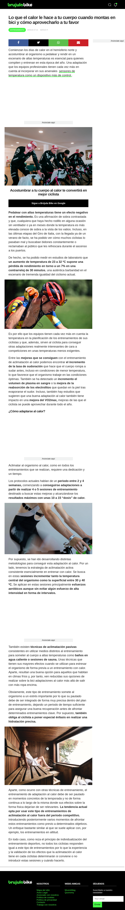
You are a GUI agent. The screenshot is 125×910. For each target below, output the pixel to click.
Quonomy (69, 892)
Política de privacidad (47, 900)
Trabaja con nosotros (46, 905)
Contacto (41, 902)
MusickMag (70, 890)
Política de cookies (45, 897)
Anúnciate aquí (48, 122)
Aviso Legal (42, 892)
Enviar (98, 904)
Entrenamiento (17, 30)
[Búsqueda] (109, 5)
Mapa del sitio (43, 890)
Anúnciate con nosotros (48, 895)
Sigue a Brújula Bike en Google (48, 203)
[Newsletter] (115, 5)
